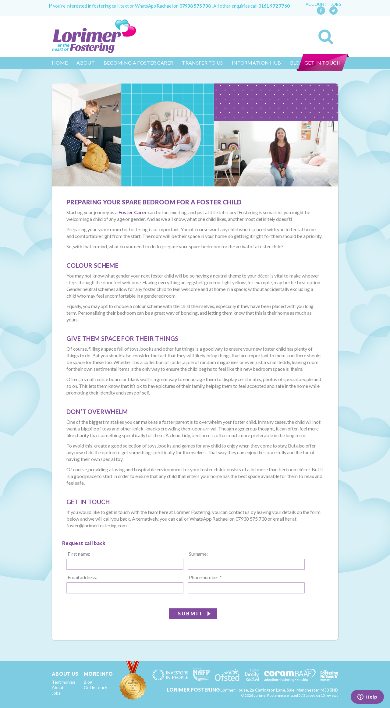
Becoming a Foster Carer (138, 62)
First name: (79, 553)
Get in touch (322, 62)
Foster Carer (133, 212)
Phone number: (205, 577)
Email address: (82, 577)
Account (316, 4)
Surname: (198, 553)
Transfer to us (202, 62)
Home (60, 62)
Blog (88, 682)
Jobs (336, 4)
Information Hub (256, 62)
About (85, 62)
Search (325, 37)
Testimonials (64, 682)
